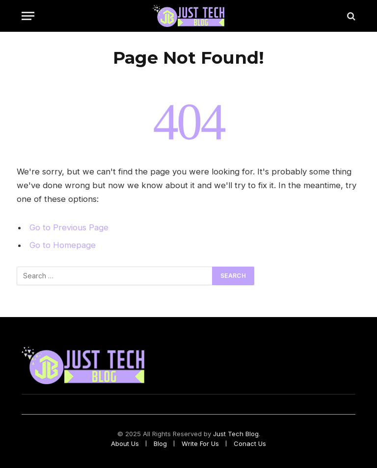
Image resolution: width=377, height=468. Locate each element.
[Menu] (28, 16)
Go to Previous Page (68, 227)
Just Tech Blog (236, 434)
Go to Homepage (62, 245)
